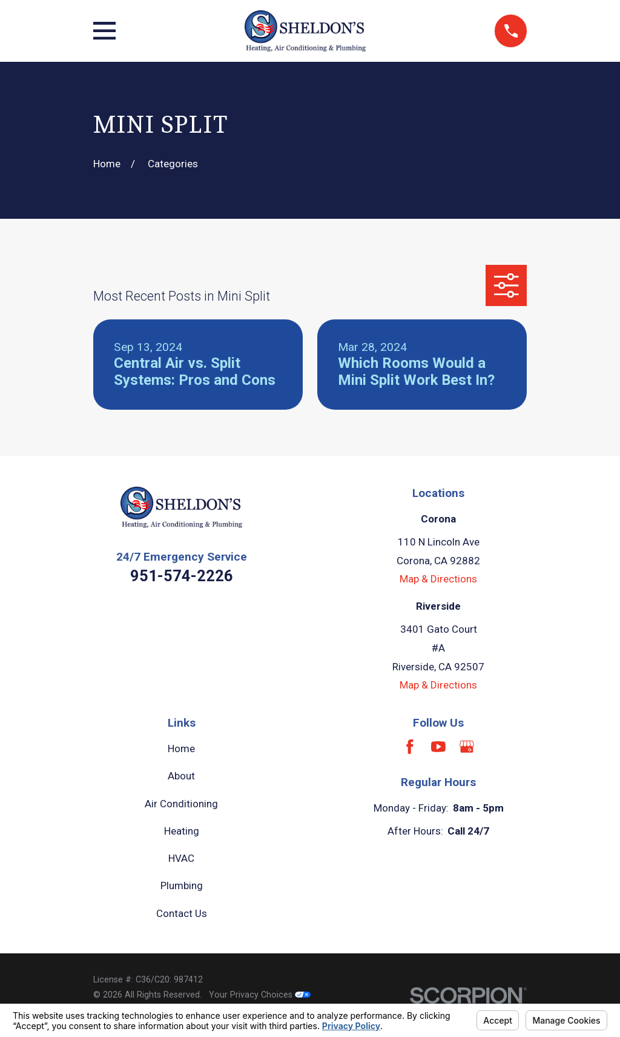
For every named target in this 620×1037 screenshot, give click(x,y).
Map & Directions (438, 579)
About (181, 776)
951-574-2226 (181, 576)
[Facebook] (410, 746)
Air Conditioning (181, 804)
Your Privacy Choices (260, 994)
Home (181, 748)
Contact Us (181, 913)
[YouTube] (438, 746)
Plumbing (181, 885)
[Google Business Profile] (467, 746)
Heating (181, 831)
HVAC (181, 858)
